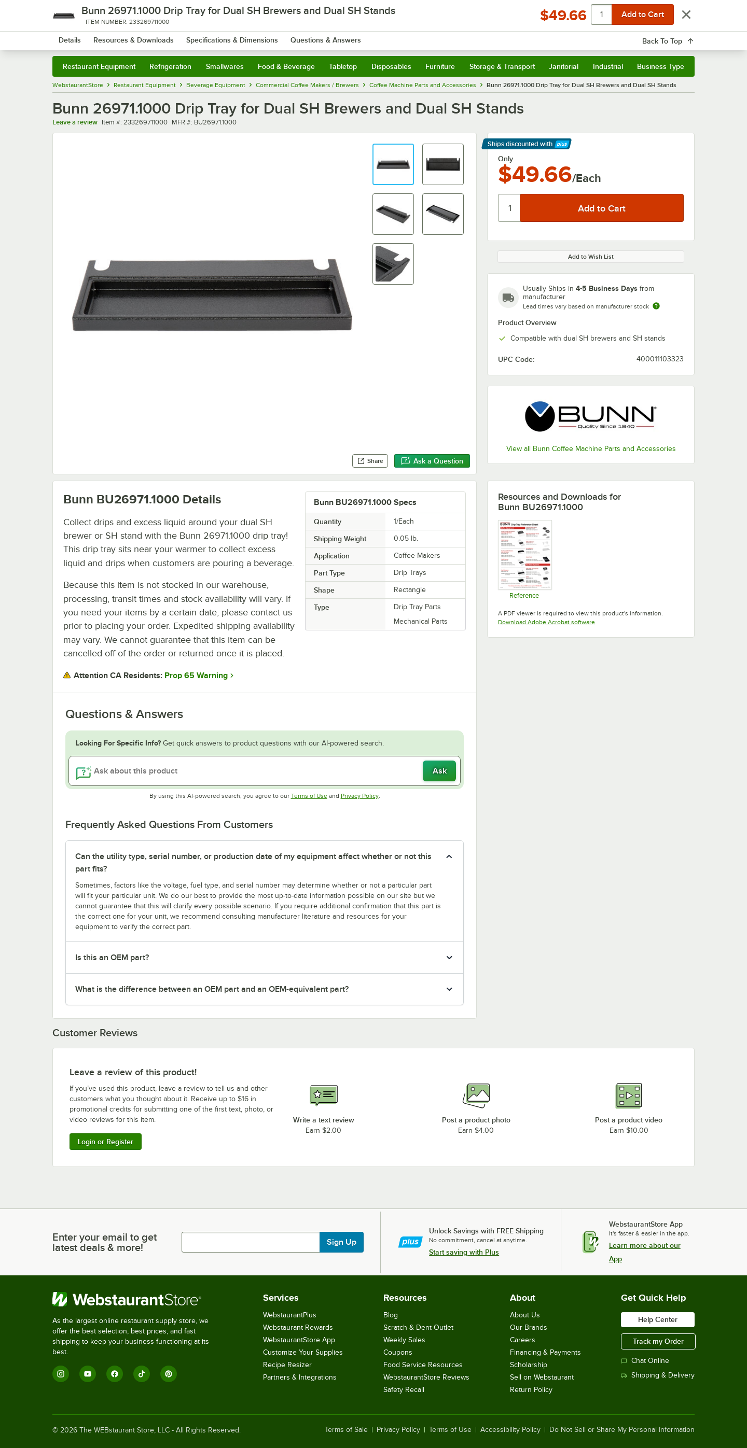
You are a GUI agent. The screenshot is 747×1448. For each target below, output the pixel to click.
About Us (525, 1315)
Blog (390, 1315)
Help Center (657, 1319)
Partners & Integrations (300, 1377)
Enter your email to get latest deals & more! (104, 1242)
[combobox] (359, 36)
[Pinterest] (168, 1374)
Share (370, 461)
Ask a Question (432, 461)
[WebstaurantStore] (137, 1299)
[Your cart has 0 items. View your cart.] (678, 36)
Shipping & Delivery (658, 1375)
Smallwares (225, 66)
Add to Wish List (591, 256)
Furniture (440, 66)
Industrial (608, 66)
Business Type (660, 66)
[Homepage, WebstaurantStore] (139, 37)
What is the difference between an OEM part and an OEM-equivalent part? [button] (212, 989)
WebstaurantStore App (299, 1340)
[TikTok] (141, 1374)
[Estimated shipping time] (656, 306)
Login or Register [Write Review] (105, 1141)
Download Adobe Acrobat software (546, 622)
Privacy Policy (360, 795)
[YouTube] (87, 1374)
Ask (440, 771)
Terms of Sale (346, 1429)
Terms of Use (309, 795)
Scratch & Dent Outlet (418, 1327)
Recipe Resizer (287, 1365)
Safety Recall (403, 1390)
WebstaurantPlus (289, 1315)
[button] (393, 164)
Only (505, 158)
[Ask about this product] (264, 770)
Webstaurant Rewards (298, 1327)
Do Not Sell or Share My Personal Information (622, 1429)
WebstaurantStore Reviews (426, 1377)
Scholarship (528, 1365)
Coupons (397, 1352)
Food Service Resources (423, 1365)
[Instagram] (60, 1374)
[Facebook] (114, 1374)
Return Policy (531, 1390)
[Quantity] (509, 208)
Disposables (391, 66)
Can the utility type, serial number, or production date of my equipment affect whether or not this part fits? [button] (253, 863)
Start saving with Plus (464, 1252)
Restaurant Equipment (99, 66)
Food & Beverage (286, 66)
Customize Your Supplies (303, 1352)
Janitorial (563, 66)
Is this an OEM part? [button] (112, 957)
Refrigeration (170, 66)
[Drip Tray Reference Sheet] (524, 559)
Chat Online (645, 1361)
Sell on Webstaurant (542, 1377)
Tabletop (343, 66)
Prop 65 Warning (196, 675)
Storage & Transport (502, 66)
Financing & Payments (545, 1352)
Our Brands (528, 1327)
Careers (522, 1340)
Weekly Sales (404, 1340)
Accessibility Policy (510, 1429)
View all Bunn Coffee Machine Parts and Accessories (591, 449)
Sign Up (341, 1242)
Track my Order (658, 1341)
